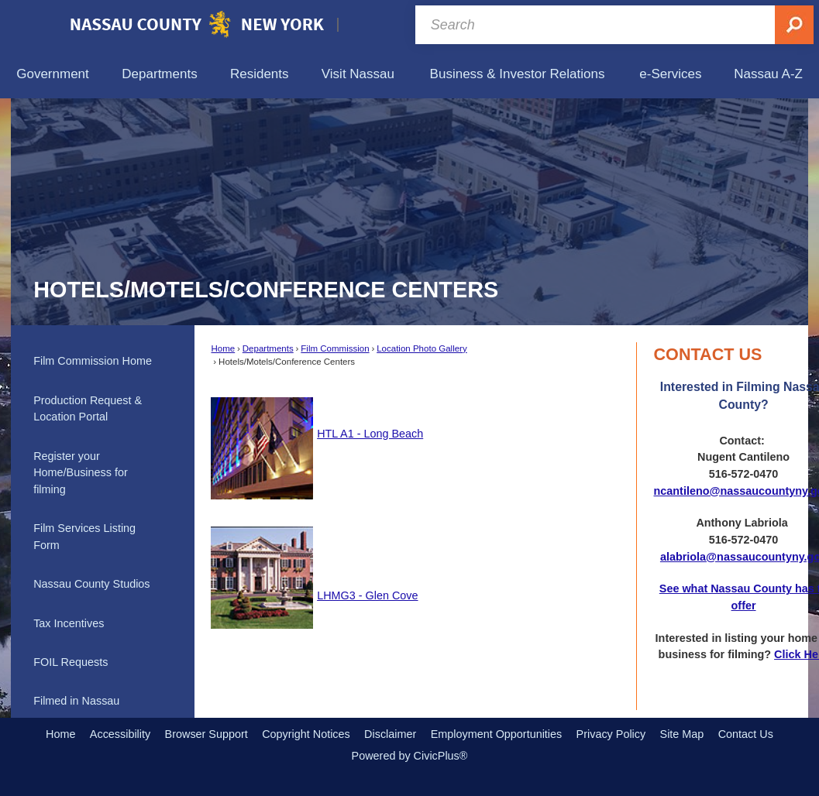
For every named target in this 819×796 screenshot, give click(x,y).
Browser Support (206, 734)
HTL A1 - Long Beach (370, 433)
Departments (268, 348)
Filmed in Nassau (76, 701)
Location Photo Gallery (422, 348)
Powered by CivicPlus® (410, 756)
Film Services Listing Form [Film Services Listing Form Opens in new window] (84, 536)
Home (223, 348)
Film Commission (335, 348)
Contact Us (745, 734)
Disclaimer (390, 734)
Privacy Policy (611, 734)
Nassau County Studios (91, 584)
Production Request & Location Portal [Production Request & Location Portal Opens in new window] (87, 409)
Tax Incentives (68, 623)
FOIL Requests (70, 662)
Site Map (682, 734)
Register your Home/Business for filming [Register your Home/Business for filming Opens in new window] (80, 473)
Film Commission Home (92, 361)
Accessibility (120, 734)
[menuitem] (52, 74)
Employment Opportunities (497, 734)
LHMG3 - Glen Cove (367, 595)
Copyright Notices (306, 734)
